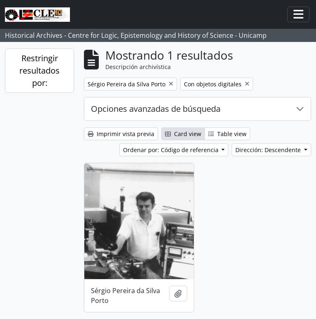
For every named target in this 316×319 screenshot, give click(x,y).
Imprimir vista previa (121, 134)
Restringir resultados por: (39, 70)
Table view (227, 134)
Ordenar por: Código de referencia (171, 150)
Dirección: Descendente (268, 150)
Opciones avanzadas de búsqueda (156, 108)
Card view (183, 134)
